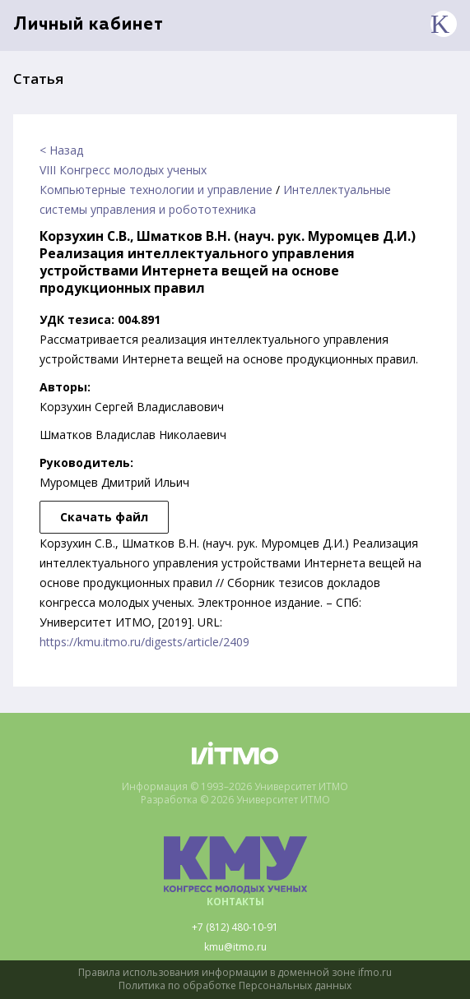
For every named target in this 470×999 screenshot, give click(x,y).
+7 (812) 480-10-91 (235, 927)
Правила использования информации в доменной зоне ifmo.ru (235, 972)
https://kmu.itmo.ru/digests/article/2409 (144, 642)
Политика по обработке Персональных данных (235, 985)
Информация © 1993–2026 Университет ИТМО (235, 786)
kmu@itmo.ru (235, 947)
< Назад (61, 150)
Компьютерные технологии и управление (156, 189)
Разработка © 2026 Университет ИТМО (235, 800)
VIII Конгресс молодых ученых (123, 170)
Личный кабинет (88, 25)
